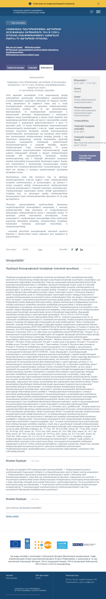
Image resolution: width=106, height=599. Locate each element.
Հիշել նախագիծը (18, 23)
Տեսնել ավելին (12, 516)
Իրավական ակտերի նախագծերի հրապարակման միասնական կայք (29, 12)
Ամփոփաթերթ (13, 73)
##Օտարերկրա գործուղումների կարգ (22, 54)
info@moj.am (89, 582)
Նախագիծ (32, 67)
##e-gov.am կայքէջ (14, 47)
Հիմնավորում (46, 67)
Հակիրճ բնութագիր (15, 67)
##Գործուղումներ (32, 47)
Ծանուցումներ (11, 578)
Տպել (40, 249)
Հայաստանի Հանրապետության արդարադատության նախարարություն (30, 589)
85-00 (38, 578)
